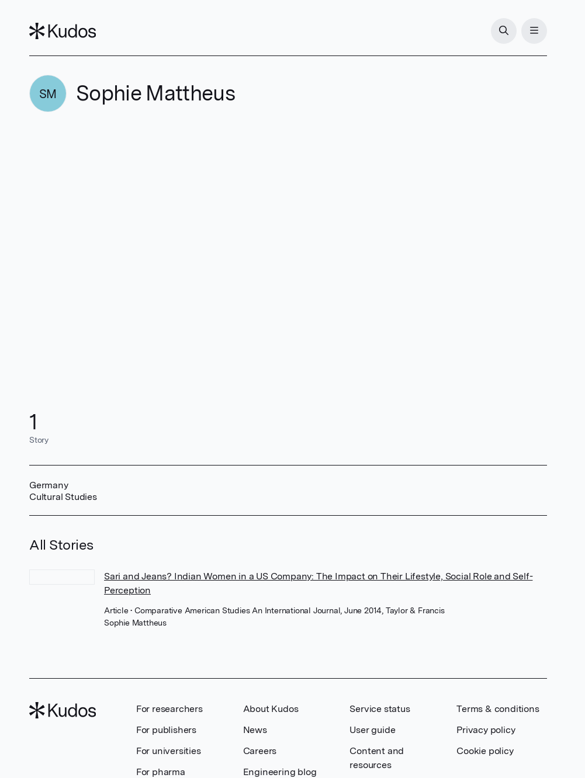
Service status (379, 708)
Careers (260, 750)
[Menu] (534, 31)
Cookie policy (484, 750)
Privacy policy (485, 729)
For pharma (160, 771)
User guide (372, 729)
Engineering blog (280, 771)
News (255, 729)
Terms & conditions (497, 708)
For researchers (169, 708)
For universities (168, 750)
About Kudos (271, 708)
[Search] (504, 31)
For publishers (166, 729)
